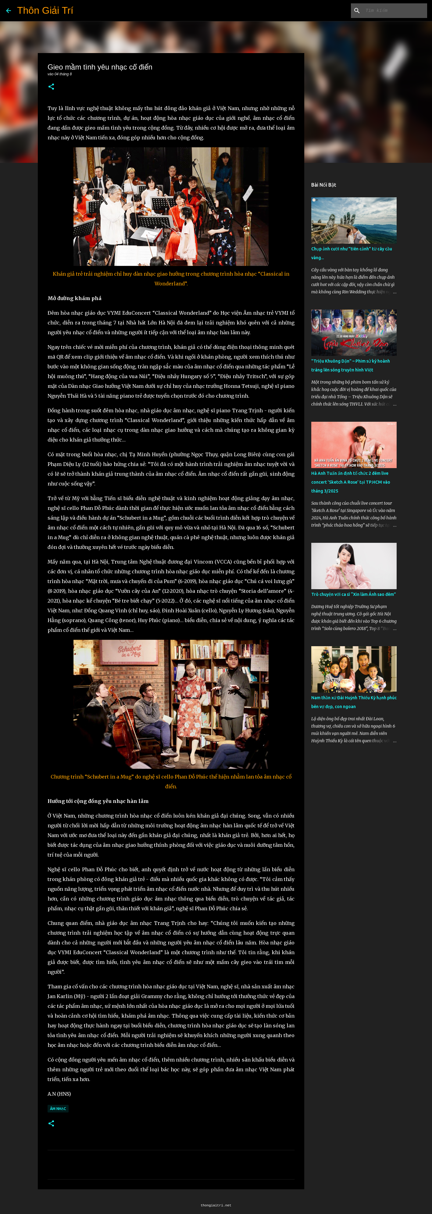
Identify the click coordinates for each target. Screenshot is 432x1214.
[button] (51, 87)
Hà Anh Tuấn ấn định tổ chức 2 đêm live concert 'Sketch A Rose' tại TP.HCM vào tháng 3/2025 (350, 482)
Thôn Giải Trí (45, 10)
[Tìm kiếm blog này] (395, 10)
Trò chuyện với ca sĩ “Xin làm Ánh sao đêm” (353, 594)
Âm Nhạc (58, 1109)
